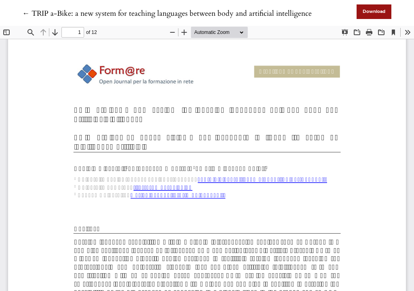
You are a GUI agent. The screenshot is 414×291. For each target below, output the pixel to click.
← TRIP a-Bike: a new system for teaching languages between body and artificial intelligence (167, 13)
